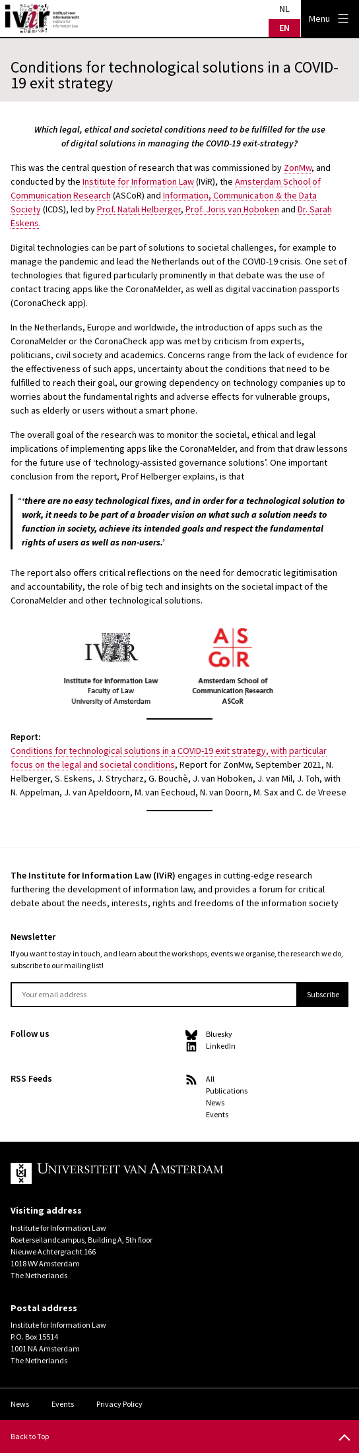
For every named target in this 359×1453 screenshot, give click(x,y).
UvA (164, 1173)
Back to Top (30, 1436)
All (210, 1079)
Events (217, 1114)
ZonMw (297, 167)
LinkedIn (221, 1046)
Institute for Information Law (138, 181)
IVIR (42, 18)
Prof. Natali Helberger (139, 209)
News (215, 1102)
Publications (226, 1091)
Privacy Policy (119, 1404)
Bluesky (219, 1034)
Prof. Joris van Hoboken (232, 209)
